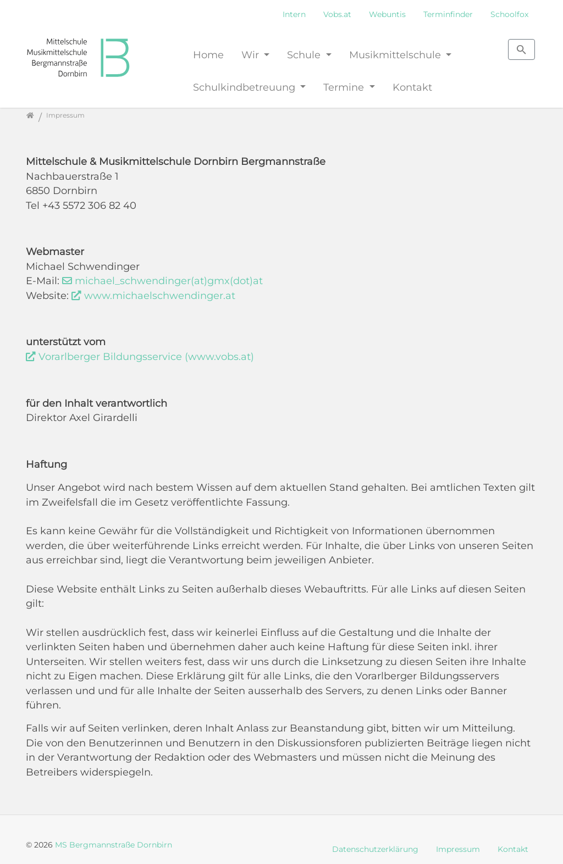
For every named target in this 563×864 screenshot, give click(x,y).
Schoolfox (509, 14)
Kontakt (412, 87)
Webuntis (387, 14)
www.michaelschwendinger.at (159, 295)
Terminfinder (448, 14)
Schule (305, 54)
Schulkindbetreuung (245, 87)
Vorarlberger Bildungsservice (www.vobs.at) (146, 356)
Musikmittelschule (396, 54)
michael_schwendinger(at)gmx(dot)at (169, 280)
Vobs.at (337, 14)
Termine (345, 87)
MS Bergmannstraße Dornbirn (113, 845)
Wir (251, 54)
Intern (294, 14)
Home (208, 54)
